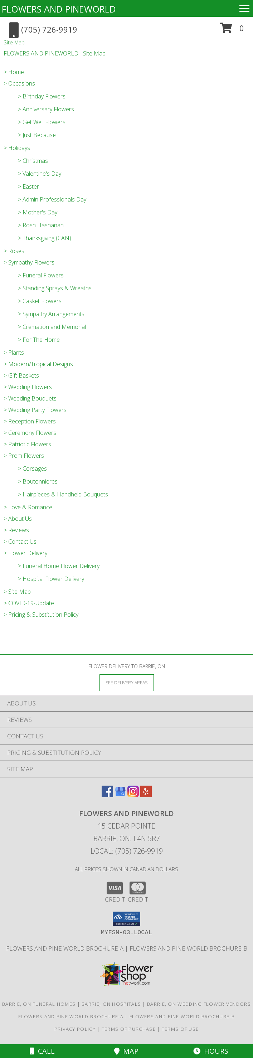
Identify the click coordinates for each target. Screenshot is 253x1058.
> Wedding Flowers (28, 387)
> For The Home (39, 340)
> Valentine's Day (39, 174)
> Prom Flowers (24, 456)
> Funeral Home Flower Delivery (58, 566)
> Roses (14, 251)
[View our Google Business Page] (120, 795)
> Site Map (17, 592)
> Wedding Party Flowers (35, 410)
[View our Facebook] (107, 795)
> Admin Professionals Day (52, 199)
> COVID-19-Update (29, 603)
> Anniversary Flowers (46, 109)
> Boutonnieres (38, 481)
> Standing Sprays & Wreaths (55, 288)
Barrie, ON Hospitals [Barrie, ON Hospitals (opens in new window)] (111, 1004)
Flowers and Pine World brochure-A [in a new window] (65, 948)
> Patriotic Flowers (27, 444)
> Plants (14, 352)
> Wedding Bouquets (30, 398)
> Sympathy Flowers (29, 262)
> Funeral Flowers (41, 275)
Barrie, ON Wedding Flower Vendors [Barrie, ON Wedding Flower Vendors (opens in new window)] (199, 1004)
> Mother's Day (37, 212)
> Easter (28, 186)
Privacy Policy (75, 1029)
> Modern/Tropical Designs (38, 364)
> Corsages (32, 468)
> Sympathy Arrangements (51, 314)
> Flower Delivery (25, 553)
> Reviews (16, 530)
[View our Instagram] (133, 795)
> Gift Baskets (21, 375)
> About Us (18, 519)
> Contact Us (20, 541)
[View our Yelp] (146, 795)
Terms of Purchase (129, 1029)
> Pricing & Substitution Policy (41, 614)
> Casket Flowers (40, 301)
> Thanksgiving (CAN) (44, 238)
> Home (14, 72)
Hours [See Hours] (210, 1051)
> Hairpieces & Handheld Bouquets (63, 494)
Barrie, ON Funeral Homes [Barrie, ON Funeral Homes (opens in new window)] (39, 1004)
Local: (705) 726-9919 (127, 851)
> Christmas (33, 161)
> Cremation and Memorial (52, 327)
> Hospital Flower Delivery (51, 579)
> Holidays (17, 148)
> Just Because (37, 135)
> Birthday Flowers (41, 96)
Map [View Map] (126, 1051)
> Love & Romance (28, 507)
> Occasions (19, 83)
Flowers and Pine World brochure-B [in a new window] (188, 948)
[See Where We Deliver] (126, 682)
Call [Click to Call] (42, 1051)
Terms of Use (180, 1029)
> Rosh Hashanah (41, 225)
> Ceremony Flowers (30, 433)
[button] (232, 31)
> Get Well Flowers (41, 122)
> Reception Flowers (30, 421)
